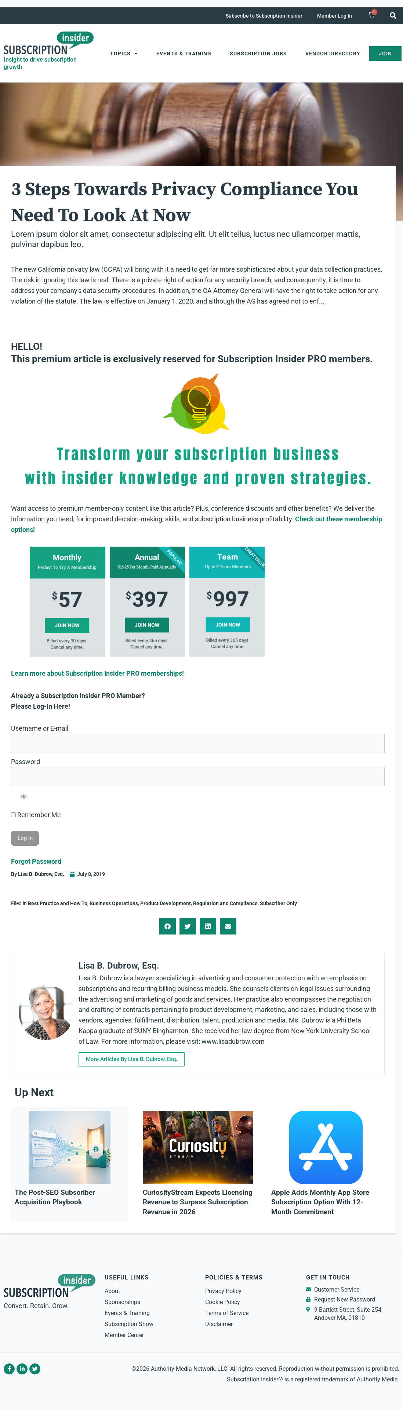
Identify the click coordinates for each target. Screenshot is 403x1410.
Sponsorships (122, 1302)
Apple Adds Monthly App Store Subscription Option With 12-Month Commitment (320, 1202)
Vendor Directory (332, 53)
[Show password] (23, 796)
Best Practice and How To (57, 903)
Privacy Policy (223, 1291)
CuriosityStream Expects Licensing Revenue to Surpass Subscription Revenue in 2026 (198, 1202)
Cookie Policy (222, 1302)
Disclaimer (219, 1324)
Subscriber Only (278, 903)
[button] (393, 15)
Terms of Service (226, 1313)
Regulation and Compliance (225, 903)
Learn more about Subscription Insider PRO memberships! (97, 673)
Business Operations (114, 903)
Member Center (124, 1335)
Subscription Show (129, 1324)
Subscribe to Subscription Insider (264, 16)
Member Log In (334, 16)
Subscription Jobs (258, 53)
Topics (124, 53)
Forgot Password (36, 861)
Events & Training (183, 53)
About (112, 1291)
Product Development (165, 903)
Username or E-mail (39, 728)
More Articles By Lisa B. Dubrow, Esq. (136, 1059)
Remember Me (36, 815)
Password (25, 761)
